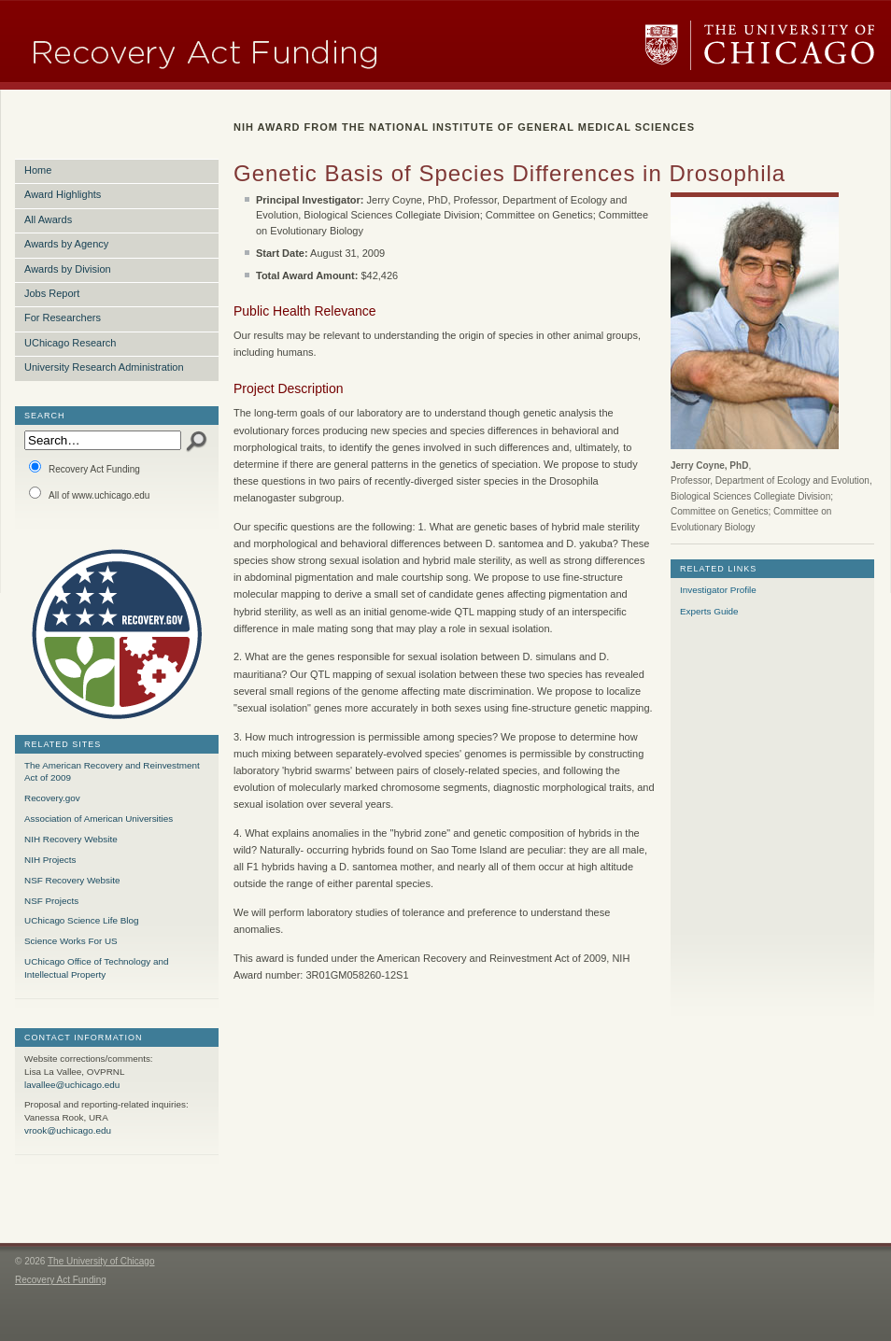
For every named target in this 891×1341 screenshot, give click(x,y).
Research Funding (268, 45)
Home (37, 170)
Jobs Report (51, 293)
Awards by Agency (66, 243)
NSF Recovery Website (72, 880)
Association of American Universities (98, 818)
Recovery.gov (52, 798)
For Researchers (62, 317)
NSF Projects (51, 901)
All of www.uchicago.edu (89, 494)
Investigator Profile (718, 590)
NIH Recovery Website (71, 839)
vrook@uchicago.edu (67, 1130)
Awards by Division (67, 269)
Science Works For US (71, 941)
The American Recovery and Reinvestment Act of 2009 (112, 771)
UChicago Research (70, 342)
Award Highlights (62, 194)
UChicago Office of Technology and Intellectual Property (96, 968)
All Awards (48, 219)
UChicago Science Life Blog (81, 920)
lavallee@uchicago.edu (72, 1085)
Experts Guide (709, 611)
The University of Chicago (760, 45)
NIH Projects (50, 859)
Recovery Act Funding (84, 467)
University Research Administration (104, 367)
